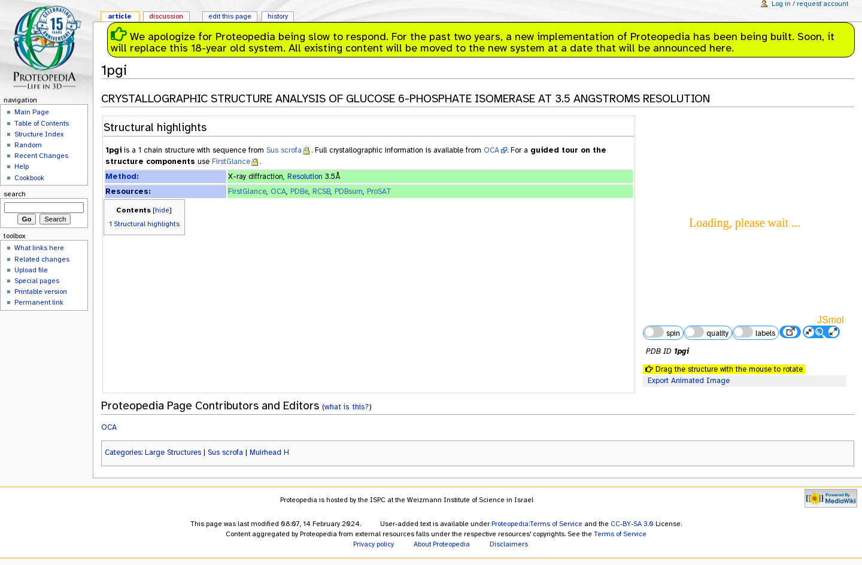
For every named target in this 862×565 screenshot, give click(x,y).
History (278, 16)
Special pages (36, 281)
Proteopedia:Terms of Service (536, 524)
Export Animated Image (689, 380)
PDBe (299, 191)
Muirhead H (269, 452)
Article (120, 16)
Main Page (31, 112)
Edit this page (229, 16)
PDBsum (349, 191)
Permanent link (38, 302)
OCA (491, 150)
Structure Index (38, 134)
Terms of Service (620, 534)
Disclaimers (509, 544)
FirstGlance (231, 161)
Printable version (40, 291)
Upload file (31, 270)
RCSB (321, 191)
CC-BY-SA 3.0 (632, 524)
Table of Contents (41, 123)
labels (754, 332)
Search (15, 194)
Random (28, 145)
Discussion (166, 16)
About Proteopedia (442, 544)
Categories (123, 452)
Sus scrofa (284, 150)
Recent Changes (41, 155)
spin (661, 332)
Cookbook (29, 178)
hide (162, 210)
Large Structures (173, 452)
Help (21, 166)
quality (706, 332)
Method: (121, 176)
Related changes (41, 259)
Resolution (305, 176)
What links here (39, 248)
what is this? (346, 407)
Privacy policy (373, 544)
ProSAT (379, 191)
